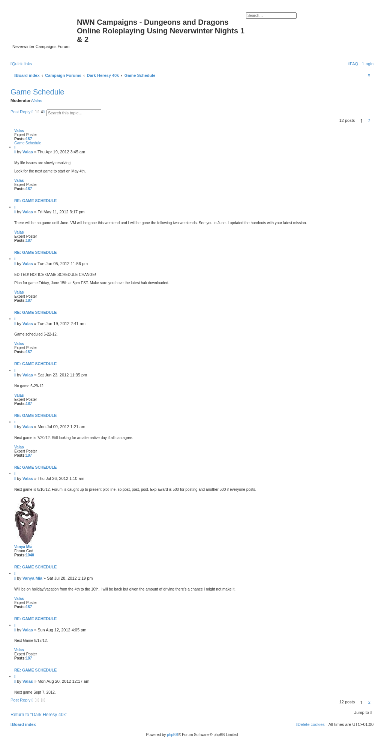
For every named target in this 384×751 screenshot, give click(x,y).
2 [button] (369, 120)
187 (29, 139)
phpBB (172, 735)
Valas (37, 100)
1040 (30, 555)
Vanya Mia (23, 547)
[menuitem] (368, 63)
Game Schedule (140, 75)
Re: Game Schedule (35, 200)
